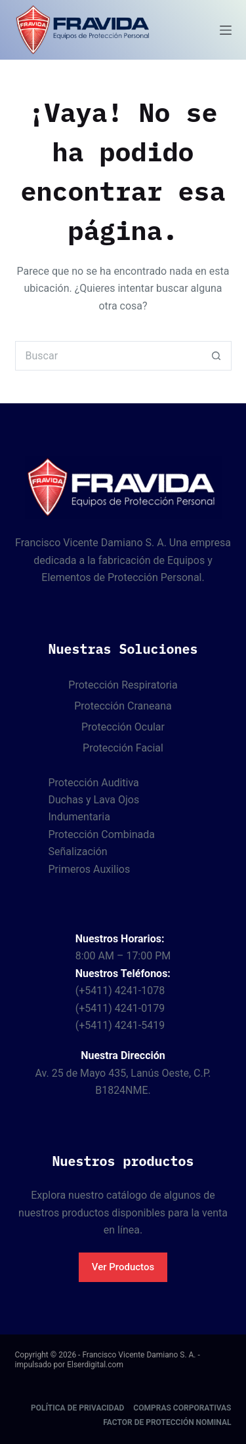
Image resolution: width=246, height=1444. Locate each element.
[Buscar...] (108, 356)
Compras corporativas (182, 1408)
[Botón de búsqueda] (217, 356)
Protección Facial (123, 748)
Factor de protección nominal (167, 1422)
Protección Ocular (123, 727)
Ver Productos (123, 1267)
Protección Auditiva (94, 782)
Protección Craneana (123, 706)
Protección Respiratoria (122, 685)
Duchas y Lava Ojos (94, 799)
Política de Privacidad (77, 1408)
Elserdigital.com (95, 1364)
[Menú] (226, 30)
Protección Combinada (102, 834)
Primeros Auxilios (90, 869)
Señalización (78, 851)
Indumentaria (79, 817)
